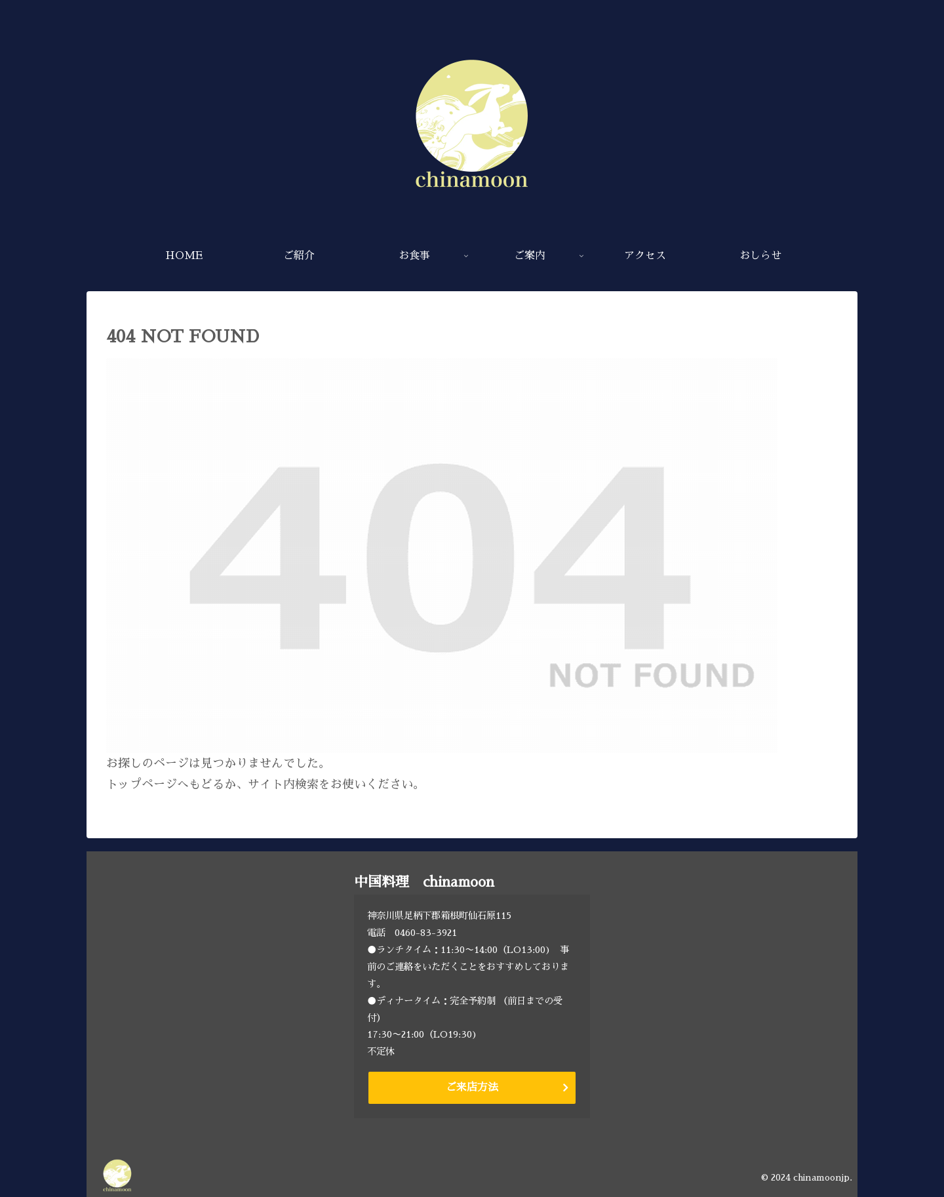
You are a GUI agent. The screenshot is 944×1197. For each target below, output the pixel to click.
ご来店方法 (472, 1087)
